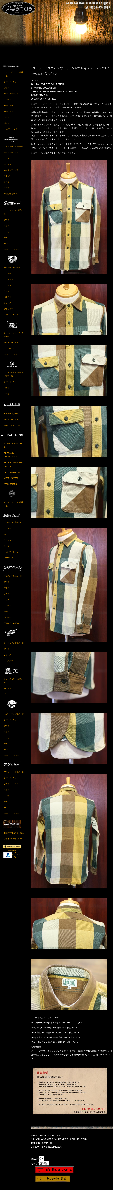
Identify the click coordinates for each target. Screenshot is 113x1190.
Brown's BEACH (10, 560)
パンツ (6, 126)
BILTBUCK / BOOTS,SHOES (10, 457)
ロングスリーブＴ (11, 96)
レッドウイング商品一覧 (14, 645)
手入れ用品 (8, 663)
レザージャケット (11, 84)
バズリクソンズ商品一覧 (14, 716)
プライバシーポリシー (13, 841)
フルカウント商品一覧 (13, 525)
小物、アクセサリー (12, 428)
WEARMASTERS (11, 481)
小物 (6, 614)
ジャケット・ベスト (12, 786)
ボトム (6, 590)
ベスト (6, 120)
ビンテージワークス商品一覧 (14, 506)
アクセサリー (9, 311)
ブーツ (6, 651)
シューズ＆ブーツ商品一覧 (14, 683)
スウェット (8, 167)
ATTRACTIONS (10, 486)
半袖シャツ (8, 114)
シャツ (6, 184)
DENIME (7, 620)
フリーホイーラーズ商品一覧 (14, 76)
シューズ (7, 305)
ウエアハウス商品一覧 (13, 578)
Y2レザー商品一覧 (11, 416)
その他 (6, 396)
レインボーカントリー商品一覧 (14, 337)
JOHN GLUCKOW (11, 317)
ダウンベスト (9, 351)
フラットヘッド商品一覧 (14, 774)
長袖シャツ (8, 108)
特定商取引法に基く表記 (14, 835)
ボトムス (7, 299)
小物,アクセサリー (11, 132)
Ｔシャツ (7, 102)
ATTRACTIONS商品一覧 (13, 448)
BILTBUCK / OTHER (12, 475)
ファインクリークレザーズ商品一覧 (14, 377)
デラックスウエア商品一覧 (14, 214)
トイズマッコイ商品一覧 (14, 149)
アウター (7, 90)
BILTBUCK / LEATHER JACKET (13, 467)
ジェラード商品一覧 (12, 270)
